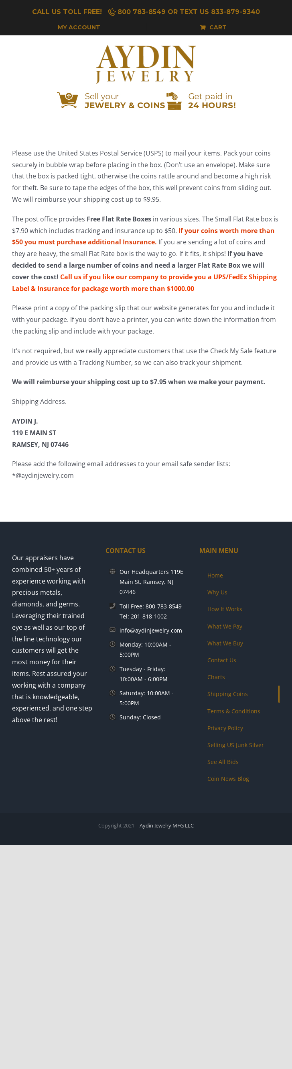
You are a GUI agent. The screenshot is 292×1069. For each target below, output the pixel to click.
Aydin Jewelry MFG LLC (167, 825)
